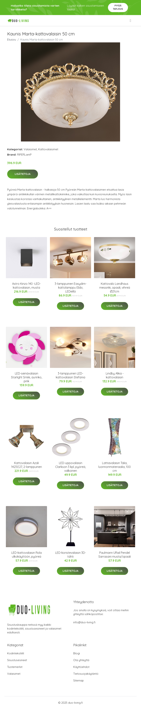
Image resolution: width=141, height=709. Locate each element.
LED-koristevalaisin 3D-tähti (70, 554)
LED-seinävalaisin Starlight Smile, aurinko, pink (26, 377)
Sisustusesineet (17, 660)
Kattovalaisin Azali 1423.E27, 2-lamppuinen (26, 465)
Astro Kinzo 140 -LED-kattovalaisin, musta (26, 285)
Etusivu (11, 39)
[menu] (131, 20)
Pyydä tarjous (118, 7)
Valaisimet (30, 149)
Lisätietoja (22, 174)
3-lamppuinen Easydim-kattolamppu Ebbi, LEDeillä (70, 287)
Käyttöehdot (81, 667)
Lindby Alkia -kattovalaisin (115, 375)
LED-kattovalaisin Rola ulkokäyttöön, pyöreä (26, 554)
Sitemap (78, 680)
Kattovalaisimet (48, 149)
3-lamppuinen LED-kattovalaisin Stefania (70, 375)
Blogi (76, 653)
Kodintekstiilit (15, 653)
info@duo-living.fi (84, 622)
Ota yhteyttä (81, 660)
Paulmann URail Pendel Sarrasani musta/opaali (114, 554)
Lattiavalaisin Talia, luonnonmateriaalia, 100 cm (114, 466)
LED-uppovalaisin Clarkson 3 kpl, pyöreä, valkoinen (70, 466)
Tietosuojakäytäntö (85, 673)
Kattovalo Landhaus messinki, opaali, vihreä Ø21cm (114, 287)
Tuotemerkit (14, 667)
